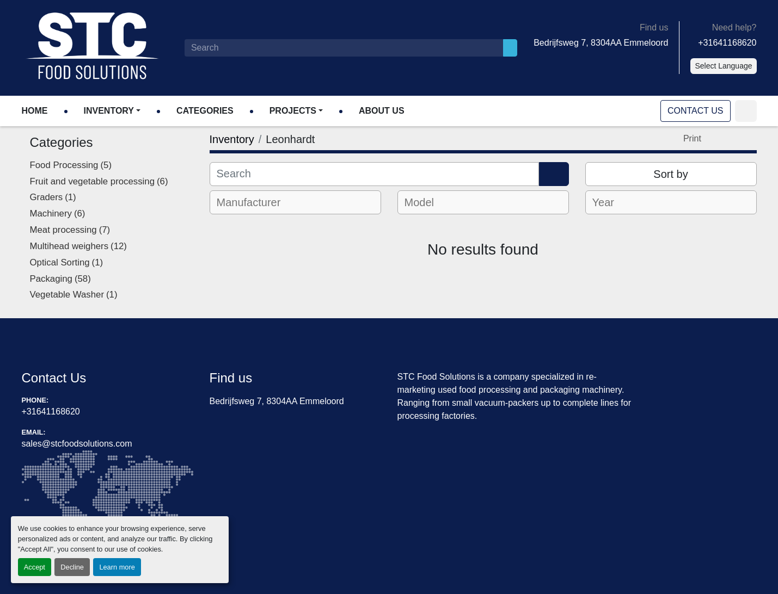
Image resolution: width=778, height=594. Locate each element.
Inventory (109, 110)
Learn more (116, 567)
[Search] (344, 48)
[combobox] (295, 202)
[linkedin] (746, 111)
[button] (112, 110)
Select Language (723, 65)
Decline (72, 567)
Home (35, 110)
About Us (382, 110)
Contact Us (695, 110)
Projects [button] (292, 110)
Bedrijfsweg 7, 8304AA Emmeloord (601, 42)
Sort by (670, 174)
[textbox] (256, 202)
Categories (205, 110)
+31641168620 (727, 42)
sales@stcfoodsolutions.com (77, 443)
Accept (34, 567)
